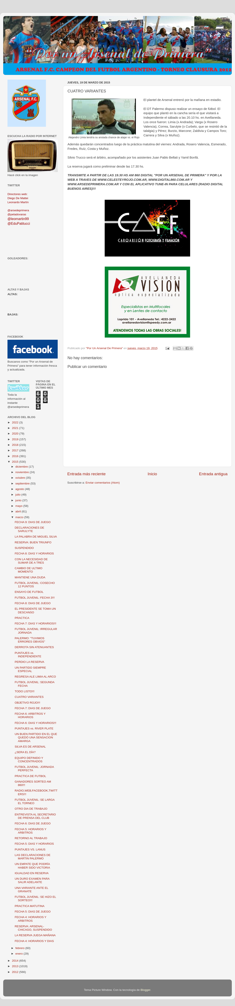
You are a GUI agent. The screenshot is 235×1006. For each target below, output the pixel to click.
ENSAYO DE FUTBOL (29, 591)
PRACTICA (22, 618)
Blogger (145, 989)
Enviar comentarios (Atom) (103, 482)
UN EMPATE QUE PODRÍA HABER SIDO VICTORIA (32, 865)
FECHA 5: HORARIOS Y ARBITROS (30, 831)
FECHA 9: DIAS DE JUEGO (33, 522)
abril (18, 511)
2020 (15, 433)
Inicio (152, 474)
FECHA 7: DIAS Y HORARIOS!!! (35, 623)
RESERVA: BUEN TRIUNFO (33, 542)
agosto (20, 489)
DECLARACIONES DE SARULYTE (29, 529)
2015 (15, 461)
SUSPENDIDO (24, 548)
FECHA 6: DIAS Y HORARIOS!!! (35, 723)
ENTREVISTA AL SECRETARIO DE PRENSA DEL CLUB (35, 816)
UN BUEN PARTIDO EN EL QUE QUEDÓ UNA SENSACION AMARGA (36, 737)
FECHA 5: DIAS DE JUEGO (33, 911)
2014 (15, 960)
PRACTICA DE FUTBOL (30, 776)
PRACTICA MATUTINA (29, 906)
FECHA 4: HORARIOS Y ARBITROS (30, 919)
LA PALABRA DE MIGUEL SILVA (36, 536)
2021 (15, 428)
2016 (15, 456)
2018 (15, 444)
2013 (15, 966)
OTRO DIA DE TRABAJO (31, 808)
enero (19, 953)
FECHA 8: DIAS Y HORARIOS (34, 553)
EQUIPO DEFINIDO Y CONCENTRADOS (29, 759)
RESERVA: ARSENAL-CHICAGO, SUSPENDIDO (33, 928)
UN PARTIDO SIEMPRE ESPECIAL (30, 669)
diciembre (22, 466)
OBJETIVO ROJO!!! (27, 702)
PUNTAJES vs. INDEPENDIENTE (28, 654)
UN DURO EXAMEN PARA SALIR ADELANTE (32, 880)
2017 (15, 450)
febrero (20, 948)
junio (18, 500)
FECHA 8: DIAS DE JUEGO (33, 603)
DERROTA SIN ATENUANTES (34, 647)
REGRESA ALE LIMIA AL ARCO (35, 676)
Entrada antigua (213, 474)
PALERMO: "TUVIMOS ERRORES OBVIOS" (30, 640)
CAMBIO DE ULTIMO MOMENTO (29, 570)
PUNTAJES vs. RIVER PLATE (34, 728)
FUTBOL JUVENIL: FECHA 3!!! (35, 597)
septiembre (23, 483)
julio (18, 494)
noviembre (22, 472)
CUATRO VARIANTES (29, 696)
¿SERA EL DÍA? (25, 752)
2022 (15, 422)
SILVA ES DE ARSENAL (30, 746)
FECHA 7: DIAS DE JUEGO (33, 708)
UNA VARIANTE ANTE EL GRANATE (31, 889)
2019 (15, 439)
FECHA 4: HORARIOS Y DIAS (34, 941)
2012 (15, 972)
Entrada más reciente (86, 474)
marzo (19, 517)
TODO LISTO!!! (25, 691)
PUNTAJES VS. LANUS (30, 849)
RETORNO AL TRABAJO (31, 838)
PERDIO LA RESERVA (29, 661)
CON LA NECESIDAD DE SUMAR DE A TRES (31, 561)
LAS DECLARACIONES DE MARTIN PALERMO (32, 856)
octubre (20, 477)
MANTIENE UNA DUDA (30, 577)
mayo (19, 505)
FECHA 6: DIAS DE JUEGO (33, 823)
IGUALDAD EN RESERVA (32, 873)
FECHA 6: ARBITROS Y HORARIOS (30, 715)
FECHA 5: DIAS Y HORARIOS (34, 843)
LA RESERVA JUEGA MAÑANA (35, 935)
